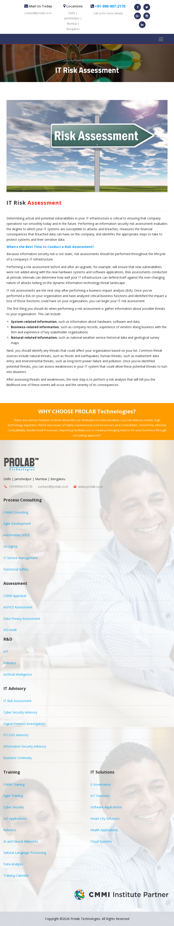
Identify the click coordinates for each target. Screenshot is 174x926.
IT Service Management (20, 558)
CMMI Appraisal (14, 596)
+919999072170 (20, 486)
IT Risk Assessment (17, 701)
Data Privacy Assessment (21, 618)
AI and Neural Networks (20, 841)
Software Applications (106, 807)
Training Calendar (16, 875)
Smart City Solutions (105, 818)
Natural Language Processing (24, 852)
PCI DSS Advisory (15, 735)
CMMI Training (14, 784)
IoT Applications (15, 818)
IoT (5, 651)
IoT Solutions (100, 796)
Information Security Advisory (24, 746)
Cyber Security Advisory (20, 712)
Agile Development (17, 523)
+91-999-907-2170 (109, 6)
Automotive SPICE (16, 535)
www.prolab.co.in (90, 486)
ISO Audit (10, 630)
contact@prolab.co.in (38, 13)
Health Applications (104, 830)
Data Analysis (13, 864)
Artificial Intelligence (17, 674)
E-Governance (100, 784)
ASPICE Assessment (17, 607)
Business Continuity (17, 758)
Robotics (9, 663)
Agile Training (13, 796)
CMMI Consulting (15, 512)
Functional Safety (15, 569)
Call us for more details (108, 13)
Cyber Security (13, 807)
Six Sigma (10, 546)
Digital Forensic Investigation (24, 724)
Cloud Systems (101, 841)
